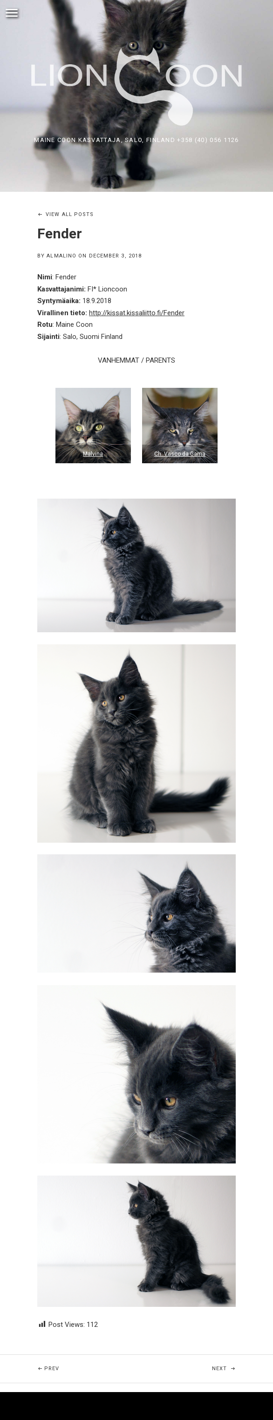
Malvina (93, 454)
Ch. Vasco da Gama (179, 454)
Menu (11, 13)
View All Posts (70, 214)
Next (242, 1363)
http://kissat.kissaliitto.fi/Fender (136, 313)
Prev (70, 1363)
